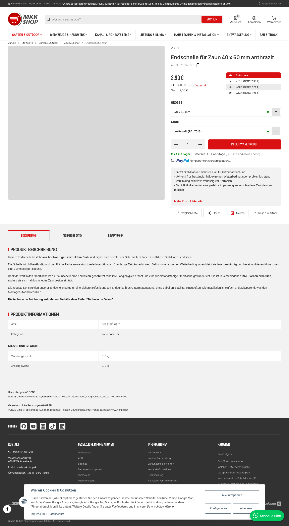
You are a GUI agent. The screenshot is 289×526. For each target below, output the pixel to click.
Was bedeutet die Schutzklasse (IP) (237, 478)
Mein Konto (35, 3)
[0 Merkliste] (235, 19)
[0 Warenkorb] (274, 19)
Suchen (212, 19)
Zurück (12, 43)
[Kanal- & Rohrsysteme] (113, 35)
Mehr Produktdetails (188, 201)
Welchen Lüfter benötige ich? (234, 467)
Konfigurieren (218, 508)
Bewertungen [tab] (115, 236)
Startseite (27, 43)
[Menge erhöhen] (200, 144)
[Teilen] (213, 213)
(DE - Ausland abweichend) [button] (243, 154)
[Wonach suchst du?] (126, 19)
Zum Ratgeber (225, 454)
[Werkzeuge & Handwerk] (68, 35)
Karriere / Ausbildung (159, 458)
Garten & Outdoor (48, 43)
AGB (80, 458)
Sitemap (82, 463)
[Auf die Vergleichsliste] (186, 213)
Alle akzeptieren (232, 495)
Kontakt (57, 3)
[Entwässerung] (239, 35)
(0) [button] (268, 3)
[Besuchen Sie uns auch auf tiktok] (52, 426)
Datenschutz (85, 452)
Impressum (84, 475)
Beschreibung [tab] (29, 236)
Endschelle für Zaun (96, 43)
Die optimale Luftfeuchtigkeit (234, 472)
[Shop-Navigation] (17, 3)
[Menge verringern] (176, 144)
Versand (200, 85)
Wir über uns (154, 452)
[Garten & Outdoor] (27, 35)
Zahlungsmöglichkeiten (161, 463)
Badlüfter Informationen (231, 461)
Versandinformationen (160, 469)
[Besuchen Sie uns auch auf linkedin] (62, 426)
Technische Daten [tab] (72, 236)
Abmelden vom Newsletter (162, 480)
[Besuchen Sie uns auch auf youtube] (33, 426)
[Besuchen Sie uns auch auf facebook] (23, 426)
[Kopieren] (197, 65)
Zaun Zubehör (71, 43)
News (47, 3)
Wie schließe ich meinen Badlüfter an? (238, 483)
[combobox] (226, 112)
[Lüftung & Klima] (152, 35)
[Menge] (188, 144)
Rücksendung (155, 475)
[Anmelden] (254, 19)
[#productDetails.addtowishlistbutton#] (237, 213)
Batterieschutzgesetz (90, 469)
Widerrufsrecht (86, 480)
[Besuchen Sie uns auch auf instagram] (43, 426)
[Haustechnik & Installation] (196, 35)
